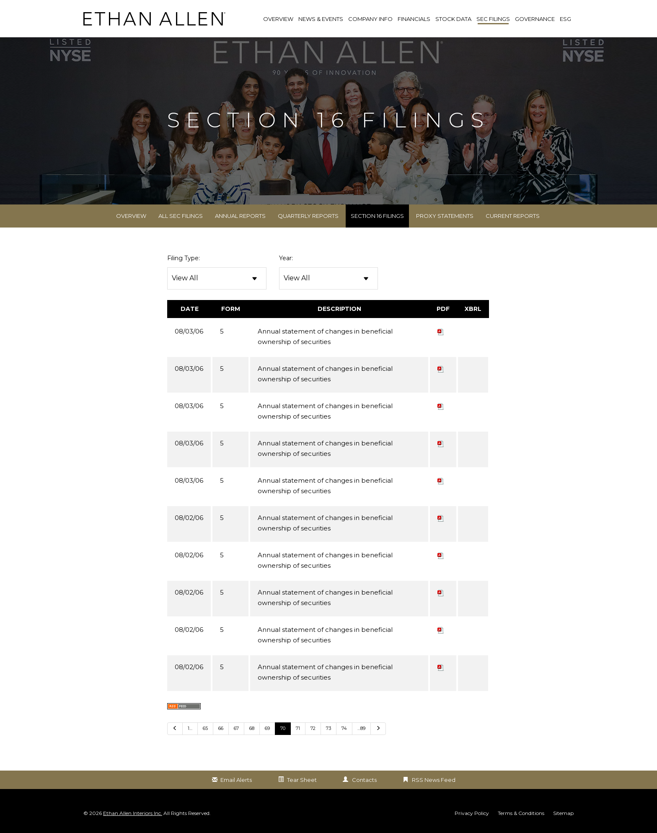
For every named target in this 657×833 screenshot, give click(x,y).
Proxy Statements (444, 216)
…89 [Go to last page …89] (361, 729)
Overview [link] (278, 19)
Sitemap (563, 813)
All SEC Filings (180, 216)
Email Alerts (236, 780)
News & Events (320, 19)
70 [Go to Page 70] (282, 729)
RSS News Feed (433, 780)
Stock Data (453, 19)
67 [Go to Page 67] (236, 729)
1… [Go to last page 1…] (190, 729)
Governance (535, 19)
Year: (286, 258)
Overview (131, 216)
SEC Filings (493, 19)
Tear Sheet (302, 780)
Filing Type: (183, 258)
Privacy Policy (472, 813)
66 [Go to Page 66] (220, 729)
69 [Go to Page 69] (267, 729)
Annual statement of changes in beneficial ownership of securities (325, 337)
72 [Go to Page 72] (313, 729)
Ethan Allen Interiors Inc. (132, 813)
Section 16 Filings (377, 216)
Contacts (364, 780)
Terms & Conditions (521, 813)
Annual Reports (240, 216)
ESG (565, 19)
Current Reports (513, 216)
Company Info (370, 19)
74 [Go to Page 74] (344, 729)
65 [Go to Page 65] (205, 729)
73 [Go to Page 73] (328, 729)
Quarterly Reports (308, 216)
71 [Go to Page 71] (298, 729)
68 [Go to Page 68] (251, 729)
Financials (414, 19)
